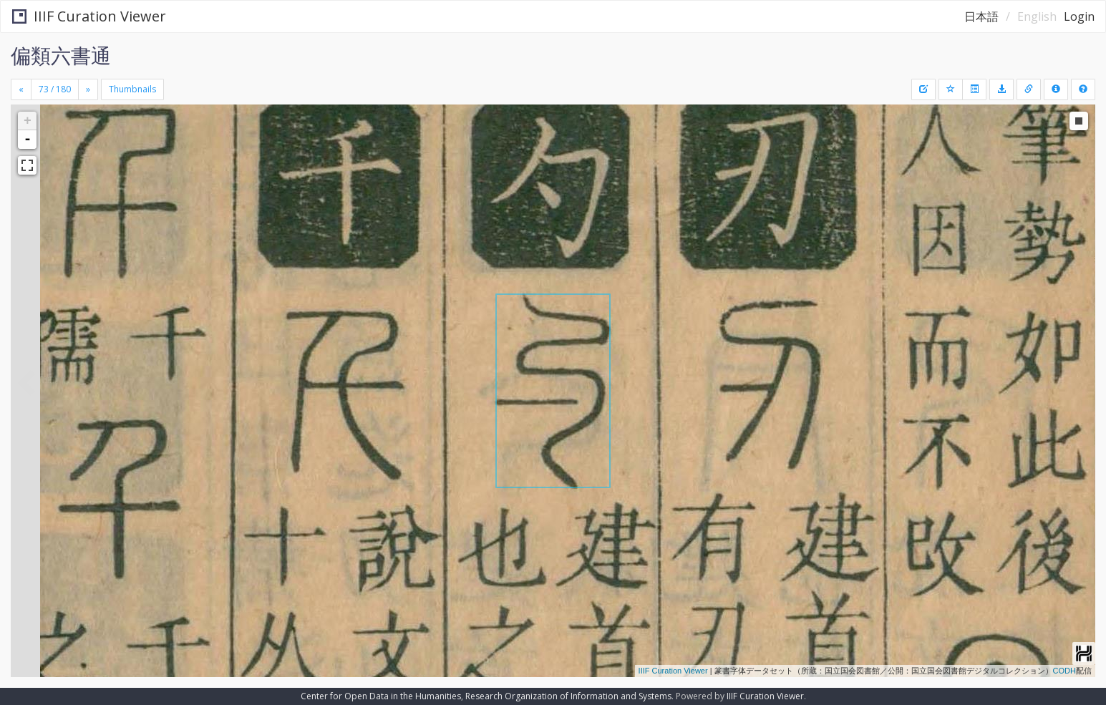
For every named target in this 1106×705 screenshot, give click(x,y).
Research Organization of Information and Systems (568, 696)
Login (1079, 16)
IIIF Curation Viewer (89, 16)
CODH (1064, 670)
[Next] (88, 89)
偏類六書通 (61, 55)
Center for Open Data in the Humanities (381, 696)
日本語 (981, 16)
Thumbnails (132, 89)
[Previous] (21, 89)
